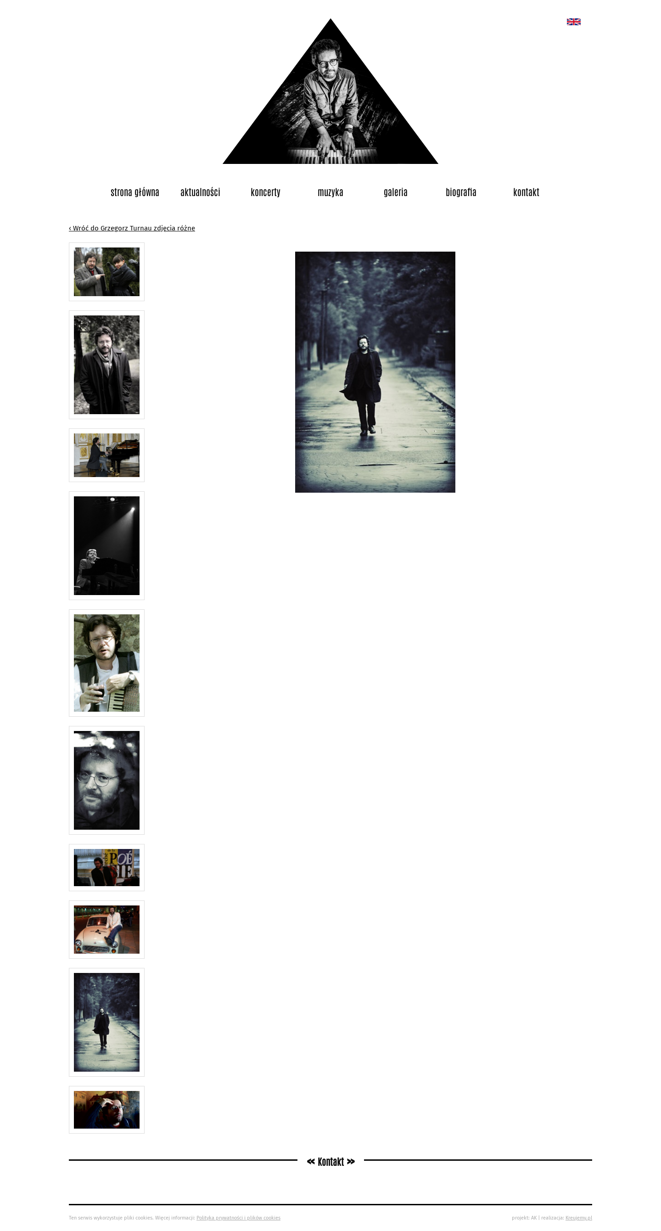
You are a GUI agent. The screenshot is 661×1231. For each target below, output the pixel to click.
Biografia (461, 191)
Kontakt (526, 191)
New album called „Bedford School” (574, 21)
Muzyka (330, 191)
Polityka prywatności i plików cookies (238, 1218)
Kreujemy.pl (579, 1218)
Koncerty (265, 191)
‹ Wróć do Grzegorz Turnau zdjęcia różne (132, 228)
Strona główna (135, 191)
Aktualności (200, 191)
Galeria (396, 191)
